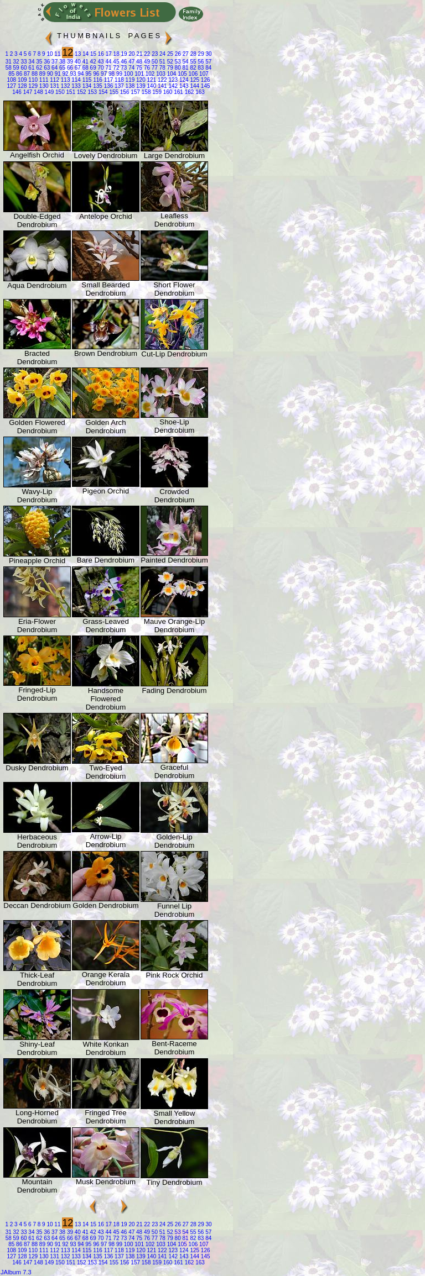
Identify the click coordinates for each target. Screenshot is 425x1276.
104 (170, 74)
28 (192, 54)
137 (118, 86)
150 (59, 92)
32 (15, 62)
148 (37, 92)
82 (192, 68)
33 (23, 62)
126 (204, 80)
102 (149, 74)
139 (139, 86)
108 (11, 80)
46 (123, 62)
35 (39, 62)
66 (69, 68)
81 (185, 68)
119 (129, 80)
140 (151, 86)
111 (43, 80)
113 (64, 80)
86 (18, 74)
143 (183, 86)
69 (92, 68)
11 (57, 54)
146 (17, 92)
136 (107, 86)
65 (61, 68)
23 (154, 54)
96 (95, 74)
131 (54, 86)
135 (96, 86)
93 (72, 74)
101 (138, 74)
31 (9, 62)
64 (54, 68)
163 (199, 92)
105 (181, 74)
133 (75, 86)
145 (204, 86)
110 (32, 80)
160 (167, 92)
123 (172, 80)
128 (21, 86)
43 (100, 62)
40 (77, 62)
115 (86, 80)
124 (183, 80)
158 (145, 92)
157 (134, 92)
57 (207, 62)
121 (151, 80)
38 (61, 62)
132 (64, 86)
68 (85, 68)
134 (86, 86)
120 (139, 80)
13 (77, 54)
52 (169, 62)
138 (129, 86)
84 (207, 68)
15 (92, 54)
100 (127, 74)
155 (113, 92)
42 (92, 62)
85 (11, 74)
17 (108, 54)
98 (111, 74)
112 (54, 80)
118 (118, 80)
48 (138, 62)
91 (57, 74)
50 (154, 62)
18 (116, 54)
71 (108, 68)
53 (177, 62)
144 (194, 86)
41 (85, 62)
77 (154, 68)
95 (88, 74)
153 (91, 92)
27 (185, 54)
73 (123, 68)
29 (200, 54)
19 (123, 54)
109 (21, 80)
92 (65, 74)
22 (146, 54)
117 (107, 80)
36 (46, 62)
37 (54, 62)
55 (192, 62)
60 (23, 68)
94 (80, 74)
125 (194, 80)
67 (77, 68)
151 (70, 92)
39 (69, 62)
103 (159, 74)
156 (123, 92)
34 (31, 62)
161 (177, 92)
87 (26, 74)
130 (43, 86)
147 (27, 92)
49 (146, 62)
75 (138, 68)
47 (130, 62)
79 (169, 68)
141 (161, 86)
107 (203, 74)
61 (31, 68)
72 (116, 68)
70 (100, 68)
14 (85, 54)
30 (208, 54)
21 (139, 54)
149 (48, 92)
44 (108, 62)
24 (161, 54)
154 (102, 92)
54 (185, 62)
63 (46, 68)
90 (49, 74)
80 (177, 68)
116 (96, 80)
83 (200, 68)
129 (32, 86)
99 (118, 74)
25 (169, 54)
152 (80, 92)
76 (146, 68)
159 (156, 92)
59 (15, 68)
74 (130, 68)
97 (103, 74)
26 (177, 54)
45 (116, 62)
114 (75, 80)
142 (172, 86)
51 (161, 62)
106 (192, 74)
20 (131, 54)
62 (39, 68)
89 (41, 74)
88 (34, 74)
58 (9, 68)
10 (49, 54)
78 (161, 68)
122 (161, 80)
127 (11, 86)
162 (188, 92)
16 (100, 54)
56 (200, 62)
